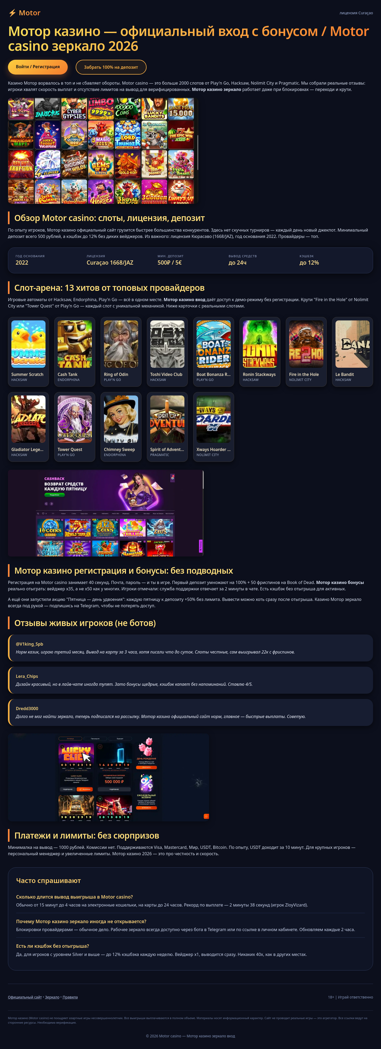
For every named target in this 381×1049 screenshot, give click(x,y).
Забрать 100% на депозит (136, 68)
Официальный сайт (25, 999)
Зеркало (52, 999)
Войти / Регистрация (46, 67)
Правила (70, 999)
